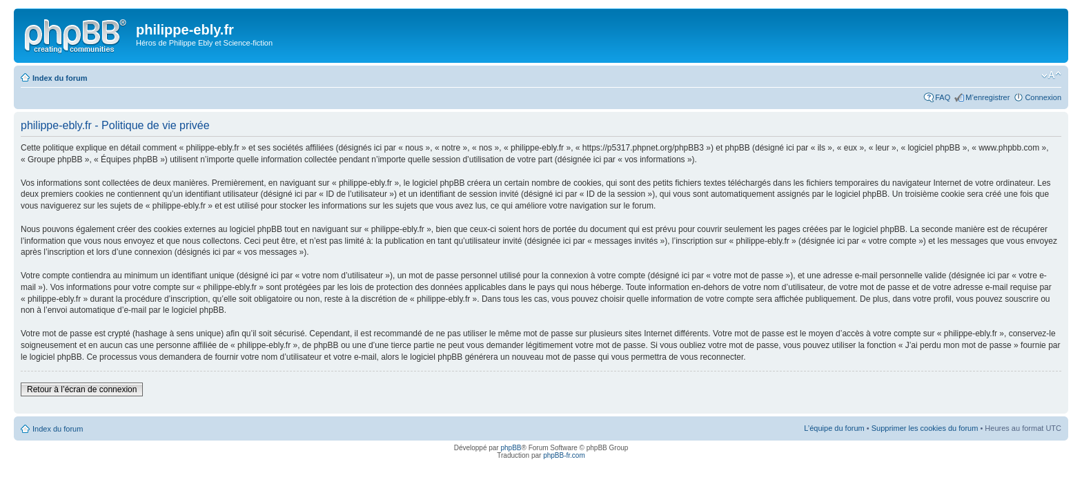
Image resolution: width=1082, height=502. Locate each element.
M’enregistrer (987, 97)
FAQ (942, 97)
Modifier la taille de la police (1051, 75)
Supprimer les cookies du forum (925, 428)
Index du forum (59, 78)
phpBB (510, 448)
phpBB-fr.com (564, 455)
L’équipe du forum (834, 428)
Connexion (1043, 97)
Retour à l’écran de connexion (82, 389)
